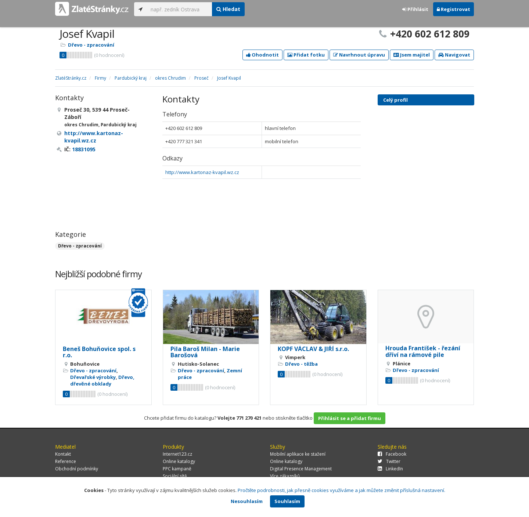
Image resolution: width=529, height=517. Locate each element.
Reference (65, 461)
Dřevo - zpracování (91, 44)
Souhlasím (287, 501)
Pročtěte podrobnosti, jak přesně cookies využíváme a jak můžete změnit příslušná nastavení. (341, 490)
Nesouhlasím (247, 501)
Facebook (392, 454)
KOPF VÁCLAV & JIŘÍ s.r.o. (313, 349)
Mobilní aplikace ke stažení (297, 454)
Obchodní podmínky (76, 469)
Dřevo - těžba (301, 364)
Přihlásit (415, 9)
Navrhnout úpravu (359, 54)
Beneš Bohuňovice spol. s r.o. (99, 352)
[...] (179, 9)
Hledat (228, 9)
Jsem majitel (411, 54)
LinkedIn (390, 469)
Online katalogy (179, 461)
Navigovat (454, 54)
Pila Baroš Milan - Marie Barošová (205, 352)
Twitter (389, 461)
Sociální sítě (175, 476)
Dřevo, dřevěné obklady (102, 380)
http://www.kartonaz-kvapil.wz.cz (202, 172)
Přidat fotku (306, 54)
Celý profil (395, 100)
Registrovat (453, 9)
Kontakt (63, 454)
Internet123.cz (177, 454)
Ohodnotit (262, 54)
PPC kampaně (177, 469)
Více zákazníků (285, 476)
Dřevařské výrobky (93, 377)
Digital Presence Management (301, 469)
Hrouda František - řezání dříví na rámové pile (422, 351)
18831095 (84, 149)
